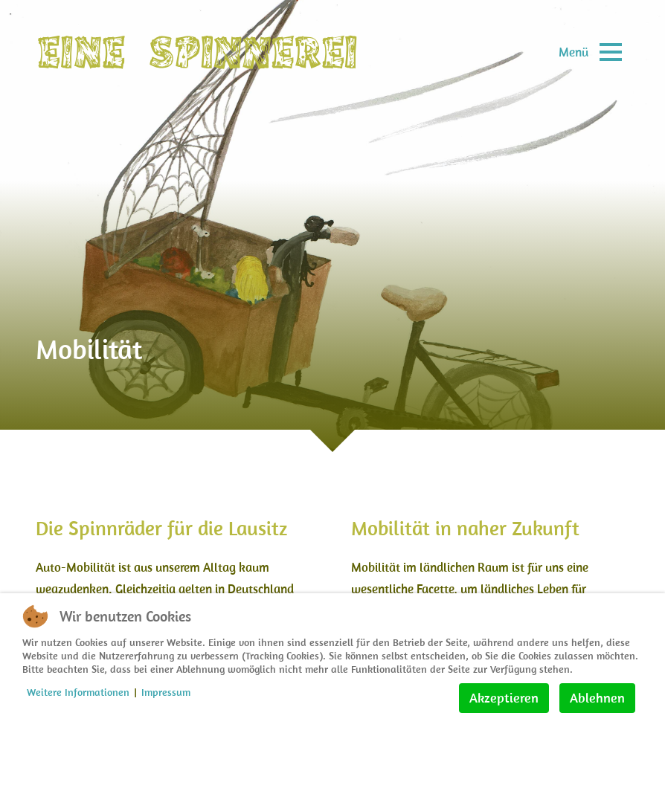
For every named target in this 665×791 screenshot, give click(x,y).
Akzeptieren (504, 697)
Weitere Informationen (78, 692)
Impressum (165, 692)
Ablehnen (597, 697)
